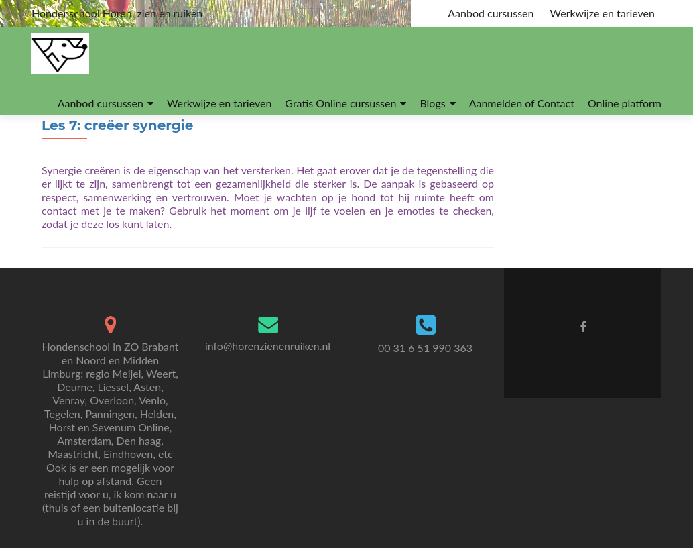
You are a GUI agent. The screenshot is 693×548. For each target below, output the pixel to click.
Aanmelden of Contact (521, 103)
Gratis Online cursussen (340, 103)
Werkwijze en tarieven (602, 13)
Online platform (625, 103)
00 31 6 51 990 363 (425, 347)
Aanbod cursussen (490, 13)
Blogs (432, 103)
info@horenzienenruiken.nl (267, 345)
